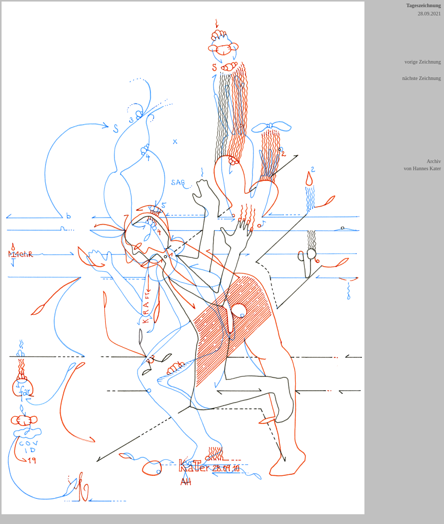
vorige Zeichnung (422, 62)
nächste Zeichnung (421, 78)
